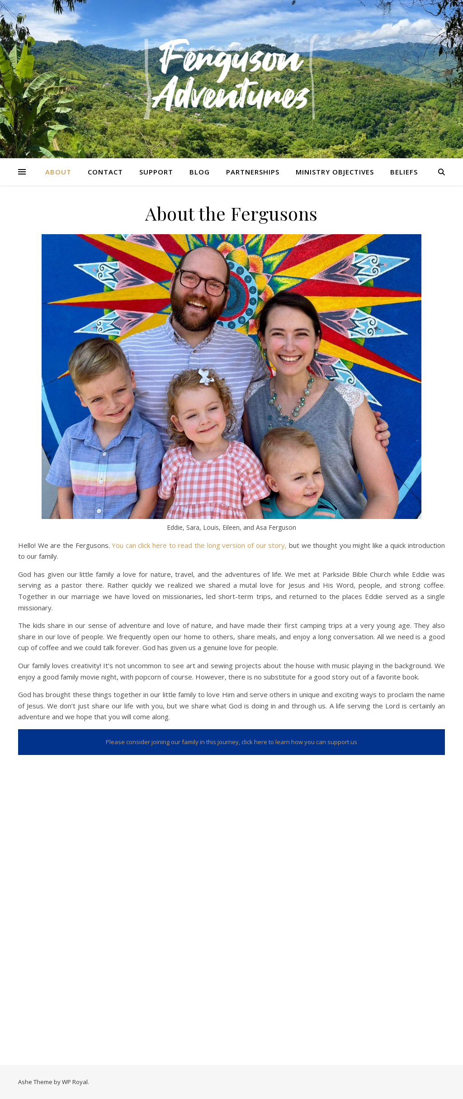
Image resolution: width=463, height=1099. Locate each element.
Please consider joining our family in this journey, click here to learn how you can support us (231, 742)
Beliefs (404, 171)
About (58, 171)
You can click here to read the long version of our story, (199, 545)
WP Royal (75, 1082)
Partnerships (252, 171)
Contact (105, 171)
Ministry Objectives (335, 171)
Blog (199, 171)
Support (156, 171)
